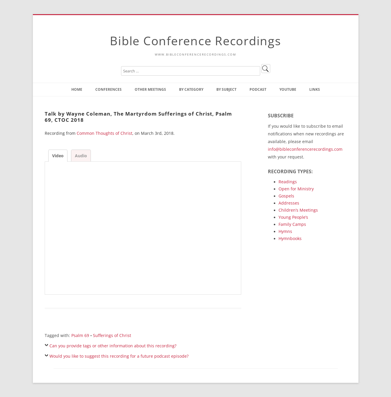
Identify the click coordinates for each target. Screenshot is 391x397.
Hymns (285, 231)
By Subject (226, 89)
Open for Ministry (296, 189)
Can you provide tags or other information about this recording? (112, 346)
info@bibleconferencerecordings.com (305, 149)
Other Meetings (150, 89)
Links (314, 89)
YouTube (287, 89)
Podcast (258, 89)
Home (76, 89)
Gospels (286, 196)
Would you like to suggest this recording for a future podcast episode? (119, 356)
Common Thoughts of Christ (104, 133)
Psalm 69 (80, 335)
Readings (288, 181)
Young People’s (293, 217)
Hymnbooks (290, 238)
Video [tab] (58, 155)
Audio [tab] (81, 155)
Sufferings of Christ (112, 335)
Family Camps (292, 224)
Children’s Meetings (298, 210)
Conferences (108, 89)
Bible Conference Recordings (195, 40)
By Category (191, 89)
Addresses (289, 203)
